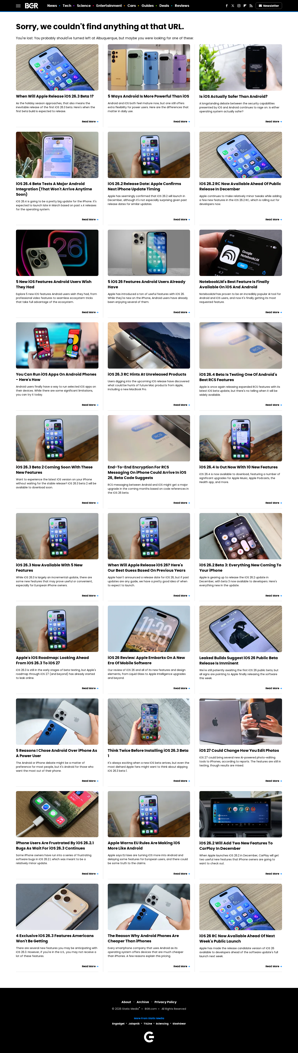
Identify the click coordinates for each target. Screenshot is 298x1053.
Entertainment (109, 5)
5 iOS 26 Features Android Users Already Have (146, 284)
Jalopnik (134, 1023)
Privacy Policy (166, 1002)
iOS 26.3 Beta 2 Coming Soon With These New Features (54, 470)
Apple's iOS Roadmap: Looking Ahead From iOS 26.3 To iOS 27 (52, 660)
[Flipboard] (244, 5)
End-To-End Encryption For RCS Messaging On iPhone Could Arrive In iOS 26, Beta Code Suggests (147, 472)
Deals (164, 5)
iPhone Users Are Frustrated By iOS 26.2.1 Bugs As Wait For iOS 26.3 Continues (55, 845)
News (52, 5)
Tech (67, 5)
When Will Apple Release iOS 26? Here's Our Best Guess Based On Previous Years (146, 568)
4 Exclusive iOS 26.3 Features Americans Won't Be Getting (55, 938)
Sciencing (162, 1023)
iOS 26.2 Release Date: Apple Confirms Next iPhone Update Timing (144, 186)
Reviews (182, 5)
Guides (148, 5)
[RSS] (251, 5)
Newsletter (269, 6)
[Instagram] (238, 5)
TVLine (148, 1023)
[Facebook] (226, 5)
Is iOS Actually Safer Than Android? (233, 96)
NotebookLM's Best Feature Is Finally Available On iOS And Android (234, 284)
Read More (89, 121)
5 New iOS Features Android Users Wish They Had (53, 284)
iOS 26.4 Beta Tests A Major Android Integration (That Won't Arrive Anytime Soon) (54, 189)
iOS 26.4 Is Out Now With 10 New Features (238, 467)
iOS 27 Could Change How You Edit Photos (239, 750)
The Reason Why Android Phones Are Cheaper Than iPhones (143, 938)
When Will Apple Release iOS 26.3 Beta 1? (55, 96)
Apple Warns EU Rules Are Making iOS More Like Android (144, 845)
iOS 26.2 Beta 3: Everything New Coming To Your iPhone (240, 568)
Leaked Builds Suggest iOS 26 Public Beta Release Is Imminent (238, 660)
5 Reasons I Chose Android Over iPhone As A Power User (56, 753)
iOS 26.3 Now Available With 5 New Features (49, 568)
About (126, 1002)
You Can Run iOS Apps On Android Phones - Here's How (56, 377)
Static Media (130, 1009)
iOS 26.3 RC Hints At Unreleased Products (147, 374)
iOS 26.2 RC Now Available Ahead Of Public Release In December (240, 186)
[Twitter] (232, 5)
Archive (143, 1002)
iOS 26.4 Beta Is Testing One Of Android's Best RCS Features (238, 377)
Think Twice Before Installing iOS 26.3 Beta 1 (148, 753)
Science (84, 5)
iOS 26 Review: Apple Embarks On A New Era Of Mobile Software (146, 660)
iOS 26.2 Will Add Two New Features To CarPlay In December (236, 846)
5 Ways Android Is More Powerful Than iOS (148, 96)
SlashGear (179, 1023)
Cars (132, 5)
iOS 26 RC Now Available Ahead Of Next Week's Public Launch (237, 938)
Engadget (118, 1023)
